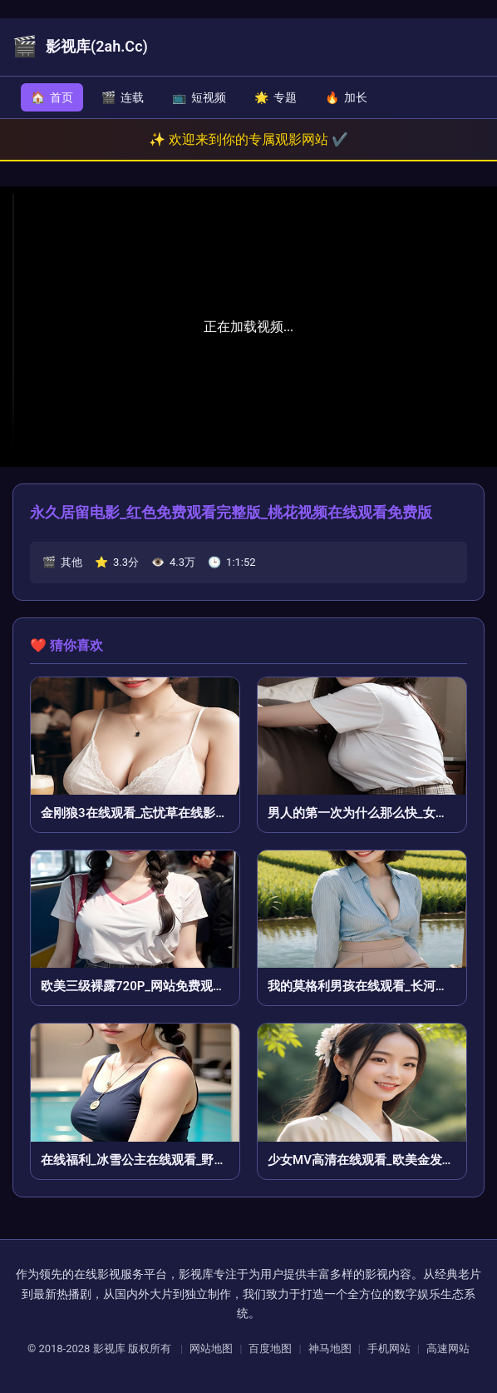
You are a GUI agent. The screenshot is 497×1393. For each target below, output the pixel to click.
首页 (52, 97)
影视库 (109, 1348)
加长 (346, 97)
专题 (275, 97)
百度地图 (270, 1348)
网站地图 (211, 1348)
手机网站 (389, 1348)
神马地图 (330, 1348)
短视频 (199, 97)
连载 (122, 97)
